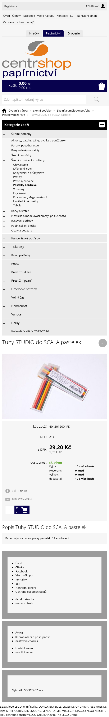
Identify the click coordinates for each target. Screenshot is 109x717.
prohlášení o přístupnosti (34, 637)
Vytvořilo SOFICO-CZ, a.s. (28, 690)
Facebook (29, 16)
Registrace (10, 6)
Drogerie (74, 33)
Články (16, 16)
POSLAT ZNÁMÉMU (22, 499)
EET (72, 16)
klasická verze (24, 648)
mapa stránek (24, 603)
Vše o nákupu (45, 16)
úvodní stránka (24, 599)
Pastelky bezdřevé (13, 115)
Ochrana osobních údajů (18, 22)
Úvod (6, 16)
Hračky (34, 33)
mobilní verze (24, 652)
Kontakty (62, 16)
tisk (20, 633)
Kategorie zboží (54, 125)
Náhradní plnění (87, 16)
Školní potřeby (42, 110)
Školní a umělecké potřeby (73, 110)
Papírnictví (53, 33)
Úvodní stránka (18, 110)
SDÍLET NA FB (19, 491)
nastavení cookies (26, 641)
